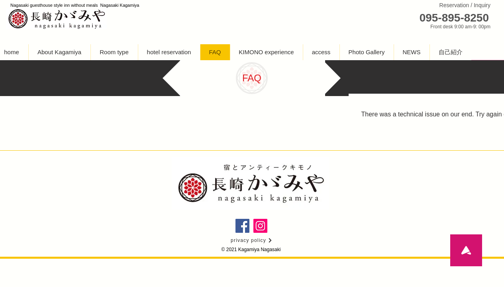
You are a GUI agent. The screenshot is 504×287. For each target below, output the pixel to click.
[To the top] (466, 250)
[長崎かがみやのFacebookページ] (242, 226)
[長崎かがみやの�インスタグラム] (260, 226)
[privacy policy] (251, 240)
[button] (114, 52)
